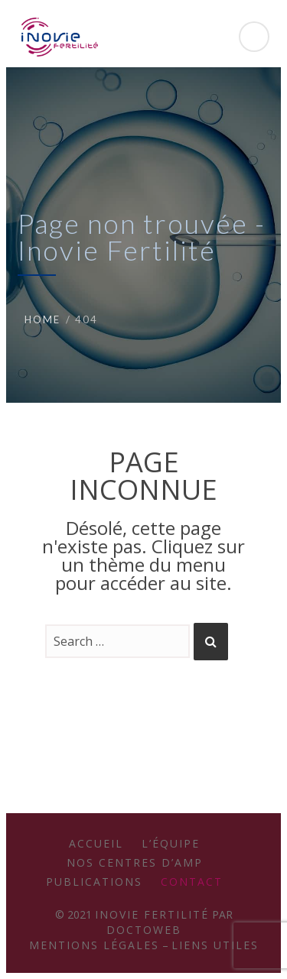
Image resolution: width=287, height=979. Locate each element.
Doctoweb (143, 929)
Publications (94, 881)
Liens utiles (215, 945)
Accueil (96, 843)
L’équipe (171, 843)
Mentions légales (94, 945)
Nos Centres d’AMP (135, 862)
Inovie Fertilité (152, 914)
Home (42, 319)
